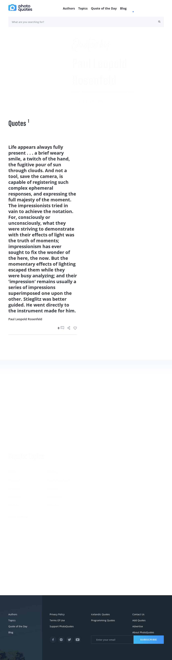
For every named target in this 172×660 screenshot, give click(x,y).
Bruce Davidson (136, 484)
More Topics (18, 487)
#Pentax (14, 459)
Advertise (137, 626)
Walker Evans (95, 493)
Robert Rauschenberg (101, 484)
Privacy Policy (57, 614)
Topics (83, 8)
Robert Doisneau (136, 493)
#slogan (14, 451)
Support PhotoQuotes (62, 626)
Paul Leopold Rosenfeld (25, 319)
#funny (52, 443)
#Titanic (53, 476)
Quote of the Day (104, 8)
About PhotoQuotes (143, 632)
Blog (123, 8)
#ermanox (54, 468)
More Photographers (103, 512)
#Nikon (52, 459)
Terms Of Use (57, 620)
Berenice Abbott (97, 468)
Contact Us (138, 614)
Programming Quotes (103, 620)
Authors (69, 8)
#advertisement (58, 451)
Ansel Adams (134, 468)
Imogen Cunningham (101, 501)
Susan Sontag (95, 476)
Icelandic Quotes (100, 614)
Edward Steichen (136, 476)
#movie (13, 476)
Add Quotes (139, 620)
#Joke (12, 443)
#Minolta (14, 468)
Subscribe (148, 639)
